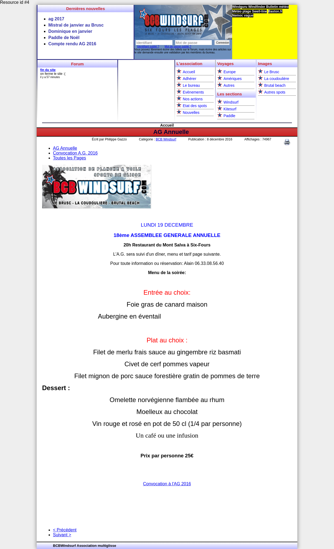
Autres (228, 85)
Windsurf (230, 102)
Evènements (193, 92)
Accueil (189, 72)
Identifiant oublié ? (148, 46)
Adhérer (189, 78)
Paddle (229, 116)
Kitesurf (229, 109)
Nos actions (193, 99)
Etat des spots (195, 106)
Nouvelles (191, 112)
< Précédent (65, 530)
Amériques (232, 78)
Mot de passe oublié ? (178, 46)
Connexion (222, 42)
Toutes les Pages (69, 158)
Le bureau (191, 85)
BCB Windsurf (166, 139)
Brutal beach (275, 85)
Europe (229, 72)
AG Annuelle (171, 132)
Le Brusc (271, 72)
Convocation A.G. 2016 (75, 153)
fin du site (48, 70)
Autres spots (274, 92)
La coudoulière (276, 78)
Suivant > (62, 534)
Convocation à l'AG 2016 (167, 483)
